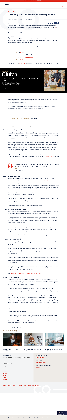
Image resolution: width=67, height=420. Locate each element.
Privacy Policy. (25, 126)
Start (21, 6)
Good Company (38, 6)
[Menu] (3, 4)
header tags (23, 59)
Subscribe (51, 123)
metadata (37, 49)
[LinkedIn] (50, 23)
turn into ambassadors (49, 156)
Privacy (14, 385)
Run (26, 6)
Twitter (4, 375)
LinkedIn (5, 373)
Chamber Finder (40, 357)
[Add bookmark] (56, 23)
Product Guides (48, 6)
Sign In (60, 6)
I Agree (58, 417)
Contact (4, 385)
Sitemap (29, 385)
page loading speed (29, 57)
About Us (9, 385)
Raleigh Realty (22, 63)
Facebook (5, 377)
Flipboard (5, 379)
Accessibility (19, 385)
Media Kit (38, 367)
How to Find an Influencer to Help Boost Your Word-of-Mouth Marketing (26, 273)
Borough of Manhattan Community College (39, 180)
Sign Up (63, 6)
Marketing (14, 11)
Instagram (5, 371)
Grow (30, 6)
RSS (33, 385)
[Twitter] (48, 23)
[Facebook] (46, 23)
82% (55, 27)
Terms (25, 385)
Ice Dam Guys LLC (30, 250)
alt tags (22, 52)
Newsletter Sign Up (41, 362)
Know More (49, 417)
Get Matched (6, 88)
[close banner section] (65, 0)
